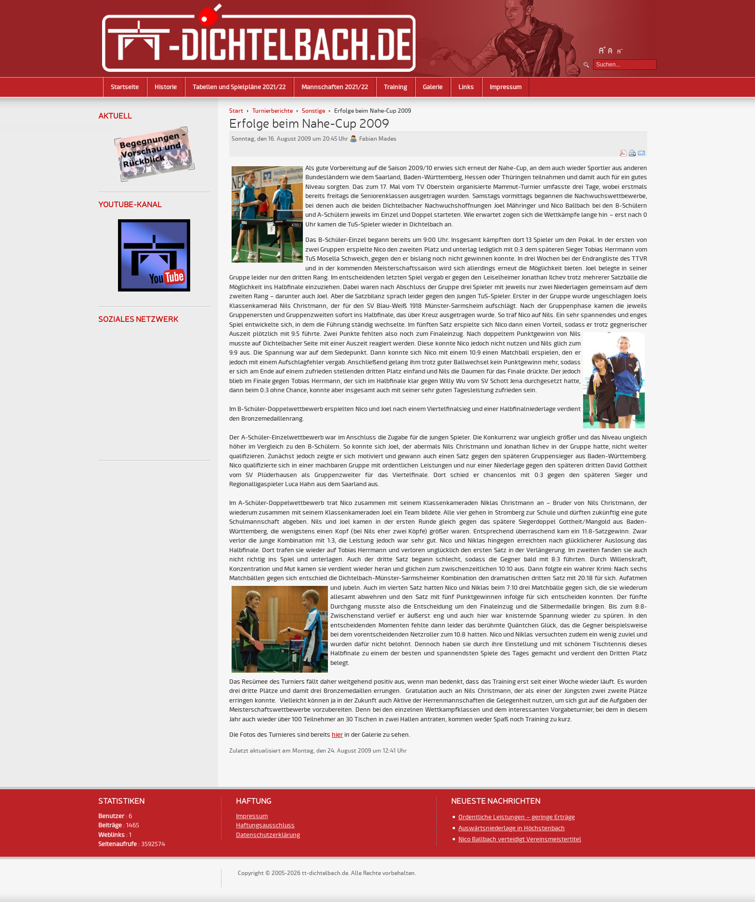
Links (466, 87)
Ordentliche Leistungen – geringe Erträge (516, 817)
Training (395, 87)
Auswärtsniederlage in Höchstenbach (511, 828)
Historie (166, 87)
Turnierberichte (272, 111)
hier (337, 735)
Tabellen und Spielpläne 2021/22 (239, 87)
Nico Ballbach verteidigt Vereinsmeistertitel (519, 839)
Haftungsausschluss (265, 825)
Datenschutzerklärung (268, 835)
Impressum (505, 87)
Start (236, 111)
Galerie (433, 87)
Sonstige (313, 111)
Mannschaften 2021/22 (334, 87)
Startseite (125, 87)
